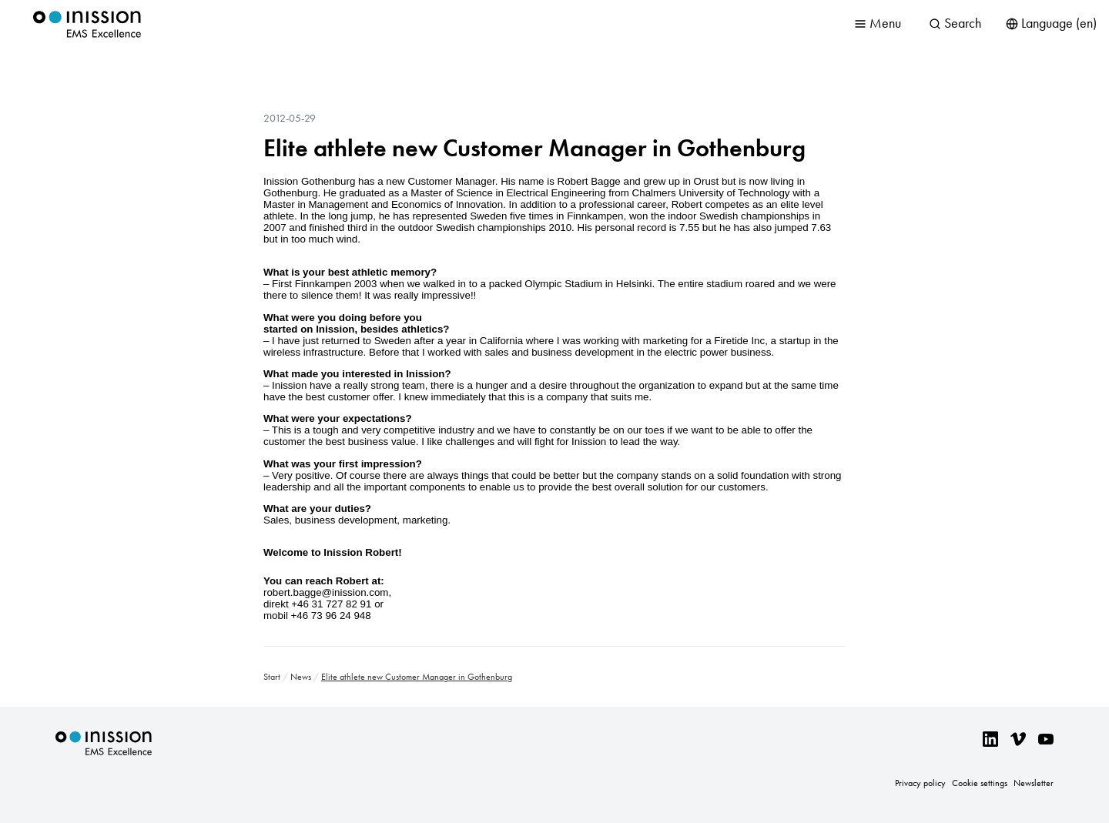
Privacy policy (920, 783)
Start (271, 676)
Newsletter (1034, 783)
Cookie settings (979, 783)
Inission (87, 24)
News (300, 676)
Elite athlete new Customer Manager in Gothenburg (534, 147)
